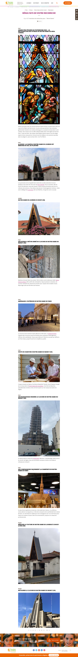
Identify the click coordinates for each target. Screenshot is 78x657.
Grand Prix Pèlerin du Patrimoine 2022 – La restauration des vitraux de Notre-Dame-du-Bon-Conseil (36, 31)
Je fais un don (53, 655)
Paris (26, 10)
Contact (59, 650)
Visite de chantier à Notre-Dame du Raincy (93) (35, 352)
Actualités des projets (24, 6)
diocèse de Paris (52, 333)
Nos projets (36, 3)
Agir (52, 3)
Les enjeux (29, 3)
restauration (36, 458)
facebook (34, 650)
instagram (44, 650)
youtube (39, 650)
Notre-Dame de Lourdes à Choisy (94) (31, 200)
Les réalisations (17, 6)
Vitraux (31, 10)
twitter (36, 650)
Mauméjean (50, 10)
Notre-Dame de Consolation (36, 386)
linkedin (42, 650)
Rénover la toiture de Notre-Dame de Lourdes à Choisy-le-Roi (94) (38, 525)
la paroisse (30, 190)
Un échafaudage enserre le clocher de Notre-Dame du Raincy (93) (38, 397)
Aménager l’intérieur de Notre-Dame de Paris (35, 301)
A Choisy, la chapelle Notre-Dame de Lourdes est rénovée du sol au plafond (36, 144)
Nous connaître (45, 3)
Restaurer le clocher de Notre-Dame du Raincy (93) (37, 590)
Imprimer (39, 21)
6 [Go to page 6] (41, 630)
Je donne (68, 3)
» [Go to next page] (49, 630)
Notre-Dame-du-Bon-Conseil (40, 10)
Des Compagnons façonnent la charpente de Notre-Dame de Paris (37, 470)
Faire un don (55, 640)
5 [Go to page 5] (39, 630)
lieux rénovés (40, 184)
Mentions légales (64, 650)
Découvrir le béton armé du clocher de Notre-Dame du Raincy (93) (38, 242)
